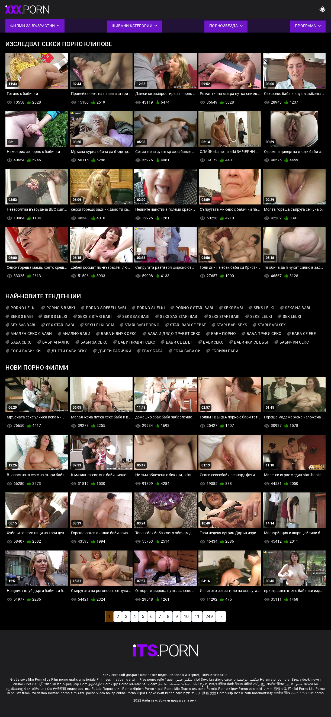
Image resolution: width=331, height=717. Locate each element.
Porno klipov (228, 689)
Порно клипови (194, 689)
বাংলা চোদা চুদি (33, 684)
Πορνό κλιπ (155, 693)
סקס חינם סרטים (177, 693)
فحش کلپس (294, 684)
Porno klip (172, 689)
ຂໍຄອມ (239, 693)
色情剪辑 (60, 689)
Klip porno (316, 693)
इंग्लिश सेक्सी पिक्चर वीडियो (235, 684)
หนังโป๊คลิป (290, 689)
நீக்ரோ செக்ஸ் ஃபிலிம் (175, 684)
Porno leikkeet (130, 684)
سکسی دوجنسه (247, 679)
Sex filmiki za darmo (31, 693)
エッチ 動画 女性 (203, 693)
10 (186, 616)
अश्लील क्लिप (282, 693)
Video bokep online (111, 693)
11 (197, 616)
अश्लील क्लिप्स (275, 684)
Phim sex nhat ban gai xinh (118, 679)
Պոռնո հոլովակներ (62, 684)
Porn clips (43, 679)
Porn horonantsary (259, 693)
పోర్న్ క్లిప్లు (259, 684)
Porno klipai (154, 689)
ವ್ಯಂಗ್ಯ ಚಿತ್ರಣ (209, 684)
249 (209, 616)
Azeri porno (87, 693)
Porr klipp (111, 684)
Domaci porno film (62, 693)
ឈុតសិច (46, 689)
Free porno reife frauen (157, 679)
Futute (97, 689)
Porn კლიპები (91, 684)
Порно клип (112, 689)
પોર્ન (196, 684)
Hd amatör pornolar (275, 679)
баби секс (150, 684)
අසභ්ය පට (299, 693)
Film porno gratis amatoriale (73, 679)
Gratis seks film (22, 679)
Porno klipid (136, 693)
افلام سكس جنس (187, 679)
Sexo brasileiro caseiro (218, 679)
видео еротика (79, 689)
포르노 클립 (272, 689)
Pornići (212, 689)
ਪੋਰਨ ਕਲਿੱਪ (32, 689)
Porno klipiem (133, 689)
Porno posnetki (251, 689)
